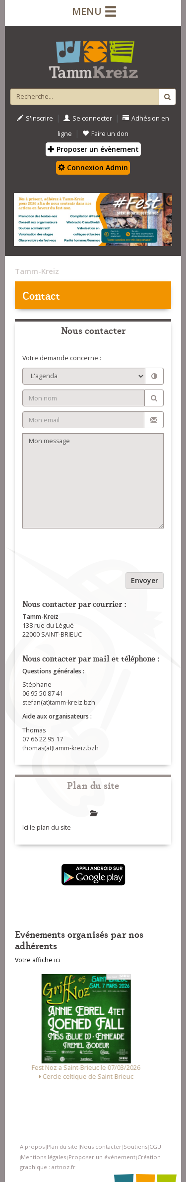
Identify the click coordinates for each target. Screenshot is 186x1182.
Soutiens (135, 1146)
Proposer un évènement (93, 149)
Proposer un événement (101, 1157)
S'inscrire (35, 118)
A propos (32, 1146)
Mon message (93, 480)
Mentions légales (43, 1157)
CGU (155, 1146)
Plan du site (62, 1146)
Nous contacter (101, 1146)
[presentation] (97, 552)
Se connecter (87, 118)
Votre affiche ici (37, 960)
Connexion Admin (93, 167)
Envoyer (144, 580)
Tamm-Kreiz (37, 271)
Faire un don (105, 134)
